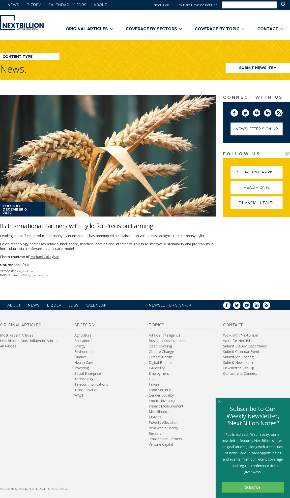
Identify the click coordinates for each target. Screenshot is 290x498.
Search (283, 5)
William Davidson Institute (198, 5)
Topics (156, 325)
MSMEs (155, 417)
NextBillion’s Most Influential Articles (29, 340)
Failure (154, 384)
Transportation (86, 389)
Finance (80, 357)
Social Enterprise (260, 174)
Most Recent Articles (16, 335)
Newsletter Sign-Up (256, 129)
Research (156, 433)
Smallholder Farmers (165, 438)
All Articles (8, 346)
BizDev (34, 5)
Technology (83, 378)
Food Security (160, 389)
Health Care (263, 189)
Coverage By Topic (220, 29)
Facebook (237, 112)
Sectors (84, 325)
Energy (79, 346)
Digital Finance (160, 362)
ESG (152, 378)
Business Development (167, 340)
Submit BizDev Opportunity (245, 346)
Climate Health (160, 357)
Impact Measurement (166, 406)
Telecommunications (91, 384)
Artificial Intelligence (164, 335)
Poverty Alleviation (163, 422)
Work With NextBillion (240, 335)
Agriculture (26, 271)
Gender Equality (161, 395)
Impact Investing (162, 400)
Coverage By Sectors (154, 29)
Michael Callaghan (44, 256)
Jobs (81, 5)
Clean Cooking (160, 346)
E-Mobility (157, 368)
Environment (84, 351)
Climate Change (161, 351)
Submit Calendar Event (241, 351)
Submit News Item (258, 67)
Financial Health (260, 205)
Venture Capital (161, 444)
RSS (282, 112)
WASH (79, 395)
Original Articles (89, 29)
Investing (81, 368)
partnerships (40, 275)
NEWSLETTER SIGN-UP (170, 305)
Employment (159, 373)
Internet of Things (20, 275)
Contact (270, 29)
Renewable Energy (163, 428)
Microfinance (159, 411)
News (13, 5)
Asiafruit (22, 265)
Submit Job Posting (238, 357)
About (100, 5)
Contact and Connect (240, 373)
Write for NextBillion (239, 340)
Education (82, 340)
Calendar (58, 5)
